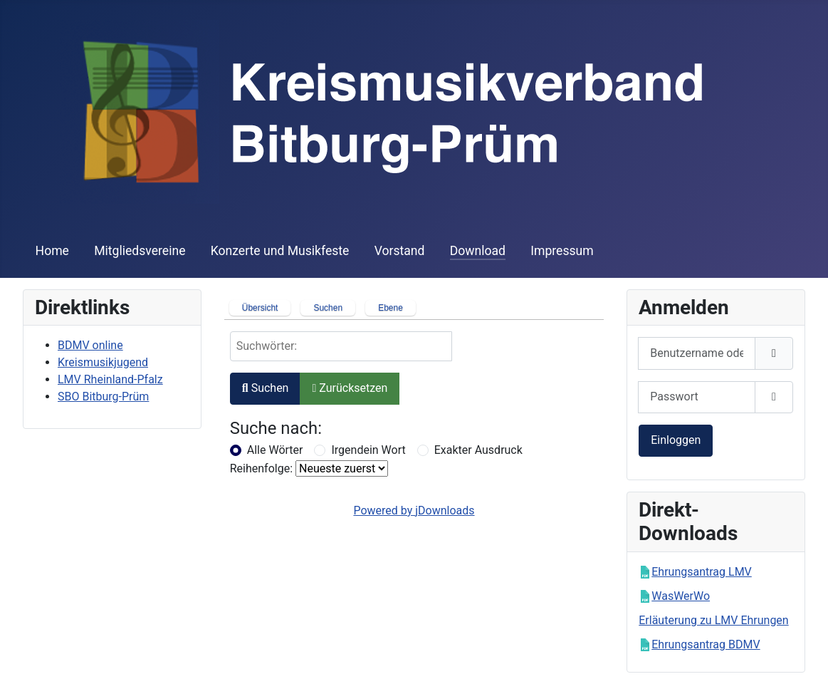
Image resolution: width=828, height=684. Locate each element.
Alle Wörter (275, 450)
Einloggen (676, 440)
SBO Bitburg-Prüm (103, 396)
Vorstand (399, 251)
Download (477, 251)
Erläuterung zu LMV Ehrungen (713, 620)
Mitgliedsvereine (139, 251)
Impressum (562, 251)
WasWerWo (680, 596)
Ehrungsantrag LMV (701, 572)
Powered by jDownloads (413, 510)
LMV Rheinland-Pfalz (110, 379)
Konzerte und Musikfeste (280, 251)
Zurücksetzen (349, 388)
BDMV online (90, 345)
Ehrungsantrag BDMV (705, 644)
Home (52, 251)
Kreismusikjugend (103, 362)
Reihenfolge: (261, 468)
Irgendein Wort (368, 450)
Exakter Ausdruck (478, 450)
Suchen (265, 388)
